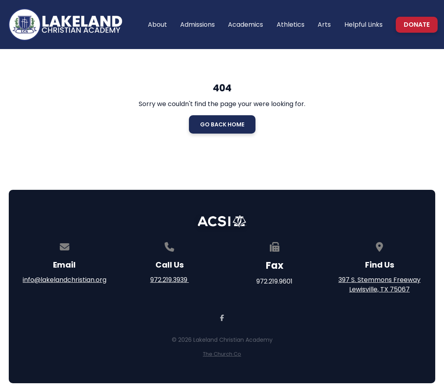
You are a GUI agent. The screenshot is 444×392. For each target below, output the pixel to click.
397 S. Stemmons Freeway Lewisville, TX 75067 (379, 284)
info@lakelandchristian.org (64, 279)
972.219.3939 (169, 279)
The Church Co (222, 354)
